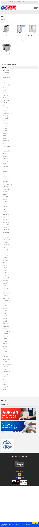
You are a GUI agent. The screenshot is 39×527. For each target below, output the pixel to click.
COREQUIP (5, 381)
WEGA (4, 143)
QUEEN (4, 138)
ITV (3, 97)
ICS (3, 313)
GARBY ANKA (5, 77)
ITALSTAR (5, 232)
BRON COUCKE (6, 244)
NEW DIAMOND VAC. (7, 297)
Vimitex (4, 82)
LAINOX (4, 110)
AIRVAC (4, 369)
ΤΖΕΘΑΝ (4, 176)
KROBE (4, 270)
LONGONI (5, 384)
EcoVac (4, 130)
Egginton (5, 122)
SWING (4, 321)
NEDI (4, 262)
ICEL (4, 354)
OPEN (4, 318)
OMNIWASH (5, 280)
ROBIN (4, 372)
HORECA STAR (6, 359)
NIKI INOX (5, 222)
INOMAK (4, 285)
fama (4, 75)
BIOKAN (4, 255)
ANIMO (4, 227)
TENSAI (4, 107)
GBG (4, 135)
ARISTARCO (5, 343)
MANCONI (5, 308)
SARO (4, 163)
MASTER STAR (6, 189)
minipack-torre (6, 298)
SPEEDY (4, 320)
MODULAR (5, 181)
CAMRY (4, 128)
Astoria (4, 79)
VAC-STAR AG (5, 239)
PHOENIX (5, 367)
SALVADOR (5, 328)
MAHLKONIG (5, 150)
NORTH (4, 156)
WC (3, 211)
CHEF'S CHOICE (6, 252)
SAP (4, 303)
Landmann (5, 117)
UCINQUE (5, 194)
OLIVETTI (5, 323)
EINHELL (4, 158)
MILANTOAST (5, 103)
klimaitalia (5, 74)
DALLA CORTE (6, 146)
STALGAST (5, 333)
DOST (4, 206)
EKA (4, 348)
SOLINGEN (5, 115)
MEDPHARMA (5, 196)
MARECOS (5, 216)
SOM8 (4, 212)
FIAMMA (4, 288)
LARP (4, 120)
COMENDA (5, 363)
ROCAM (4, 278)
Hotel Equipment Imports (8, 245)
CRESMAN (5, 351)
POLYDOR (5, 125)
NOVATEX (5, 260)
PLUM (4, 344)
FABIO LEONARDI (6, 331)
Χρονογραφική (6, 85)
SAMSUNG (5, 386)
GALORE (4, 330)
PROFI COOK (5, 267)
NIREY (4, 199)
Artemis (4, 131)
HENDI (4, 136)
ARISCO (4, 247)
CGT (4, 272)
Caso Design (5, 186)
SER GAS (4, 92)
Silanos (4, 87)
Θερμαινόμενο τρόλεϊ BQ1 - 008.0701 (23, 35)
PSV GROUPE (5, 301)
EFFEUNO (5, 339)
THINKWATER (5, 356)
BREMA (4, 389)
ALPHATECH (5, 193)
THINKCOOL (5, 371)
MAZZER (4, 377)
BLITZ (4, 316)
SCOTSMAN (5, 160)
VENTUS (4, 336)
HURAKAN (5, 283)
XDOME (4, 164)
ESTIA (4, 353)
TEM (4, 127)
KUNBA (4, 295)
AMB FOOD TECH (6, 306)
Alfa (3, 80)
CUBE (4, 217)
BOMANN (5, 166)
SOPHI (4, 382)
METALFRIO (5, 214)
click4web (34, 469)
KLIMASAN (5, 100)
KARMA (4, 264)
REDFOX (4, 95)
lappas (4, 89)
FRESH (4, 90)
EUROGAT (5, 148)
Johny (4, 133)
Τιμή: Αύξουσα (4, 22)
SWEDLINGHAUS (6, 300)
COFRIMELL (5, 197)
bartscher (5, 72)
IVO (3, 204)
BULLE (4, 391)
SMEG (4, 102)
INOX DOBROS (6, 364)
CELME (4, 290)
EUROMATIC (5, 292)
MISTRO (4, 310)
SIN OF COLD (5, 358)
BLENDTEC (5, 219)
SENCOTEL (5, 229)
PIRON (4, 338)
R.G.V (4, 235)
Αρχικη (2, 11)
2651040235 (26, 1)
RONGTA (4, 209)
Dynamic (4, 174)
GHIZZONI (5, 293)
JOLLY (4, 315)
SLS (3, 335)
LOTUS (4, 108)
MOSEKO (5, 171)
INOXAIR (4, 259)
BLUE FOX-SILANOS (7, 178)
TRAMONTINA (6, 349)
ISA (3, 105)
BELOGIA (5, 145)
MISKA (4, 305)
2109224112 (22, 3)
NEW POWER (5, 277)
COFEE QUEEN (6, 151)
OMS (4, 387)
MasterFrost (5, 84)
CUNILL (4, 173)
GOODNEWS (5, 237)
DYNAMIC (5, 287)
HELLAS (4, 93)
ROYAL (4, 265)
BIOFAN (4, 250)
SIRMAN (4, 201)
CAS (4, 179)
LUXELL (4, 268)
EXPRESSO (5, 249)
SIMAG (4, 98)
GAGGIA (4, 153)
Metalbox (5, 123)
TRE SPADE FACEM (6, 202)
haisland (4, 191)
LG (3, 379)
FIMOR (4, 169)
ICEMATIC (5, 188)
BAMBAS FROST (6, 184)
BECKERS (5, 161)
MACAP (4, 231)
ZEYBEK (4, 275)
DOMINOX (5, 326)
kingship (4, 346)
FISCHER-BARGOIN (6, 113)
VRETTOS (5, 207)
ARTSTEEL (5, 282)
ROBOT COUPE (6, 240)
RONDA (4, 155)
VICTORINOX (5, 376)
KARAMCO (5, 257)
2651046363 (19, 1)
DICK (4, 112)
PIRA (4, 141)
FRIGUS (4, 341)
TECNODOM (5, 224)
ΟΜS (4, 311)
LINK (4, 221)
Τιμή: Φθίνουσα (10, 22)
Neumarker (5, 140)
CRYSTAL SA (5, 254)
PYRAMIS (5, 374)
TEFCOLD (5, 118)
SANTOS (4, 226)
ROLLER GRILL (6, 242)
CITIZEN (4, 325)
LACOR (4, 273)
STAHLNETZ (5, 366)
